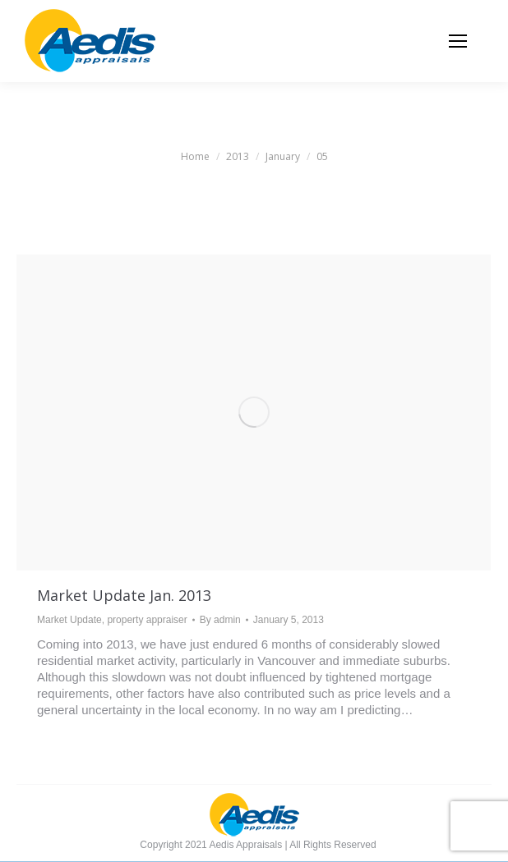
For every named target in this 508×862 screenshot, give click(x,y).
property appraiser (147, 620)
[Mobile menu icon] (458, 41)
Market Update (69, 620)
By (220, 620)
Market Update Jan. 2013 (124, 595)
